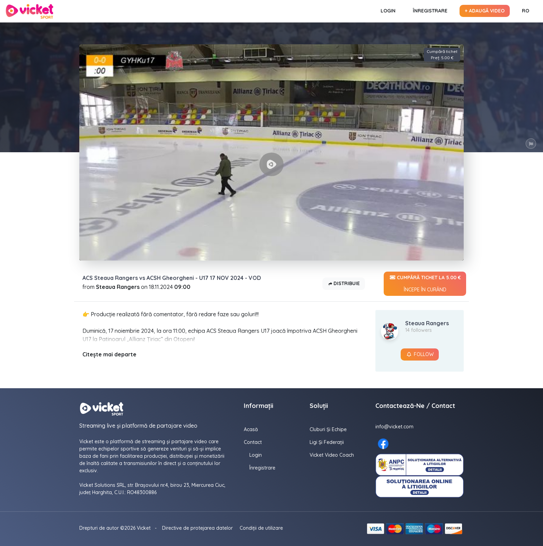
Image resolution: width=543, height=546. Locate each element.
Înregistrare (430, 11)
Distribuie (344, 284)
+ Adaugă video (485, 11)
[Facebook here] (383, 444)
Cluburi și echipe (328, 429)
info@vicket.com (394, 427)
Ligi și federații (327, 442)
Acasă (251, 429)
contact (253, 442)
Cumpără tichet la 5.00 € (425, 284)
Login (388, 11)
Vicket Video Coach (332, 455)
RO (525, 11)
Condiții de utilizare (261, 528)
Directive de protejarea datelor (197, 528)
